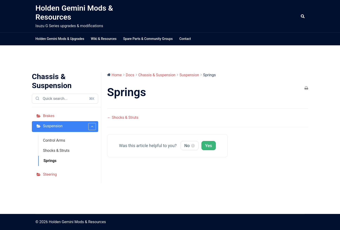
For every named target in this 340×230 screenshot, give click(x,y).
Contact (185, 39)
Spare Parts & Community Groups (148, 39)
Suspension (69, 126)
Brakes (48, 116)
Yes (208, 145)
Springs (49, 160)
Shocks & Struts (56, 150)
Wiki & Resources (104, 39)
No (189, 145)
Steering (50, 174)
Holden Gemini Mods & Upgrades (59, 39)
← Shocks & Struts (123, 117)
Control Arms (54, 140)
